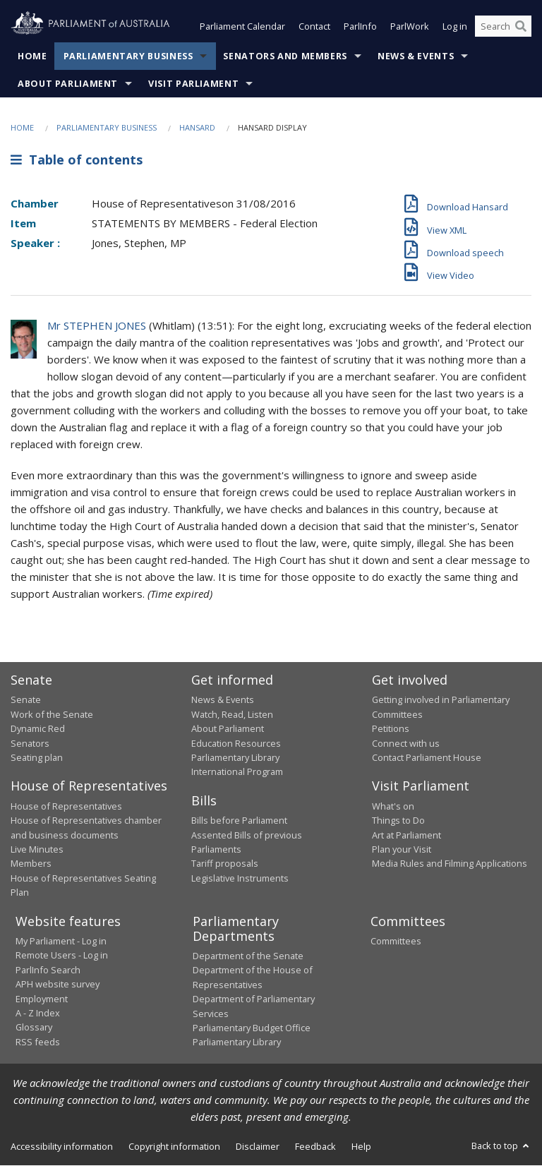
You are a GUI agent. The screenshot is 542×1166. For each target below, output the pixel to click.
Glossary (34, 1027)
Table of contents (77, 160)
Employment (42, 998)
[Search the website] (503, 26)
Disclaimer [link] (257, 1146)
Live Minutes (37, 849)
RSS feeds (38, 1041)
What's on (393, 806)
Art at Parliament (406, 835)
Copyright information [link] (174, 1146)
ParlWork (409, 26)
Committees (396, 941)
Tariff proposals (224, 864)
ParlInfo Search (48, 969)
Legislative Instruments (240, 878)
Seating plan (37, 757)
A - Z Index (38, 1012)
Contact (314, 26)
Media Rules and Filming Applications (449, 864)
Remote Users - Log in (62, 955)
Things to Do (398, 821)
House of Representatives (66, 806)
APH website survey (58, 984)
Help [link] (361, 1146)
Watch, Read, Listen (232, 714)
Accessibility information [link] (62, 1146)
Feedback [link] (315, 1146)
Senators (30, 743)
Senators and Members (285, 56)
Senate (26, 700)
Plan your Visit (401, 849)
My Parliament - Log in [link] (61, 941)
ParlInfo (360, 26)
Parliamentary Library (235, 757)
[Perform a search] (520, 26)
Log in (454, 26)
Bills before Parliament (239, 821)
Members (31, 864)
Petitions (390, 729)
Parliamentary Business (128, 56)
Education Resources (236, 743)
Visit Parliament (193, 84)
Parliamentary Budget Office (252, 1027)
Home (32, 56)
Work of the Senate (52, 714)
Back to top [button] (501, 1145)
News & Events (416, 56)
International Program (237, 772)
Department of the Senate (248, 956)
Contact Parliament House (426, 757)
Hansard (197, 127)
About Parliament (68, 84)
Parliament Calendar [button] (242, 26)
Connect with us (406, 743)
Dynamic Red (38, 729)
